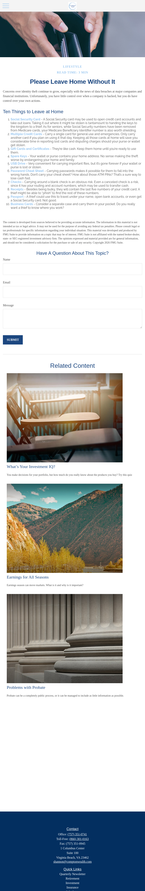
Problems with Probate (26, 687)
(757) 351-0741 (77, 834)
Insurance (72, 887)
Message (8, 305)
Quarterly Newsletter (72, 874)
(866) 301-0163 (79, 839)
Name (6, 259)
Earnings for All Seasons (28, 577)
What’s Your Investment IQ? (31, 466)
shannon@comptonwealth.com (72, 861)
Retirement (72, 878)
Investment (72, 883)
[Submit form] (13, 339)
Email (6, 282)
